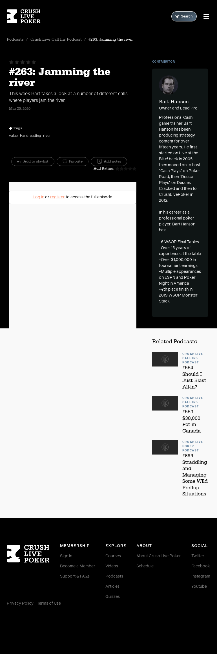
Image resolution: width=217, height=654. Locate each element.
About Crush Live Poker (158, 556)
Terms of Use (49, 603)
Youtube (199, 587)
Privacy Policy (20, 603)
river (47, 136)
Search (184, 16)
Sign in (66, 556)
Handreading (30, 136)
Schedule (145, 566)
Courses (113, 556)
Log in (38, 197)
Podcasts (15, 39)
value (13, 136)
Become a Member (77, 566)
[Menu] (206, 16)
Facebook (200, 566)
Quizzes (112, 597)
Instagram (200, 576)
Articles (112, 587)
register (57, 197)
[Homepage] (24, 16)
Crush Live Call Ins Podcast (56, 39)
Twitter (197, 556)
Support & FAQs (75, 576)
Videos (111, 566)
